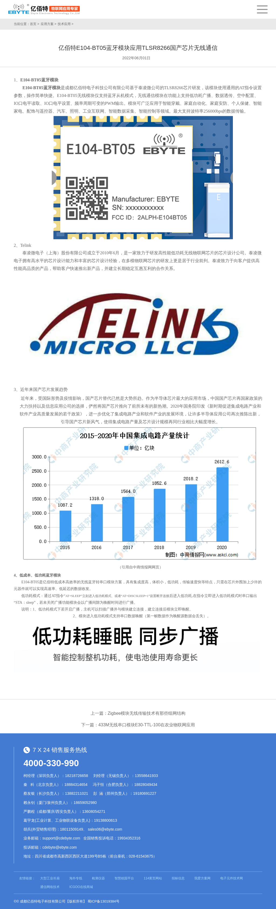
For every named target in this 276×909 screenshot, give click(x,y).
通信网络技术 (50, 887)
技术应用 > (65, 24)
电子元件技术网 (231, 878)
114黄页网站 (153, 878)
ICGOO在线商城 (81, 887)
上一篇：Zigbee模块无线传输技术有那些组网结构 (138, 713)
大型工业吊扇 (50, 878)
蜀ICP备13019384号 (104, 901)
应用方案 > (48, 24)
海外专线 (75, 878)
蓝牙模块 (49, 80)
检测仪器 (98, 878)
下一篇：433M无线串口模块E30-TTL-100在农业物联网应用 (138, 725)
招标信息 (178, 878)
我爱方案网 (202, 878)
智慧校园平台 (124, 878)
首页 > (34, 24)
